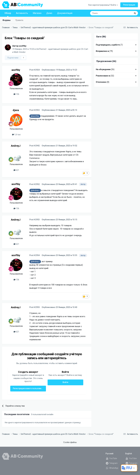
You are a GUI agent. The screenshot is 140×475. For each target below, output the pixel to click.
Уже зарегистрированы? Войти (103, 5)
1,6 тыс (16, 134)
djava (16, 110)
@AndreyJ (35, 190)
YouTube (111, 458)
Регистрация (129, 5)
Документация (64, 13)
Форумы (6, 20)
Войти (65, 382)
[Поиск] (104, 13)
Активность (22, 13)
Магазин (37, 13)
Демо (49, 13)
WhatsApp (112, 468)
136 (16, 94)
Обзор (8, 14)
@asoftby (35, 116)
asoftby (22, 46)
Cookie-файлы (70, 442)
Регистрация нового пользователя (29, 388)
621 (16, 170)
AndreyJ (16, 145)
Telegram (112, 463)
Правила (19, 20)
